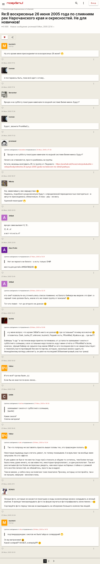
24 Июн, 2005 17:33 (8, 135)
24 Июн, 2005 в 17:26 (43, 150)
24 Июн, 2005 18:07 (8, 176)
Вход (93, 3)
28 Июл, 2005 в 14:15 (40, 529)
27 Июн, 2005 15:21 (8, 313)
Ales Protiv (13, 248)
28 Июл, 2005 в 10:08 (37, 327)
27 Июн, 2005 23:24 (8, 515)
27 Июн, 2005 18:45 (8, 428)
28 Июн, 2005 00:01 (8, 552)
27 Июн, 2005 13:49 (8, 276)
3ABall (11, 216)
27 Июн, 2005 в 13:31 (37, 257)
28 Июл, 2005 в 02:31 (37, 291)
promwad (32, 27)
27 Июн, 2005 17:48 (8, 389)
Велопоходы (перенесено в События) (17, 9)
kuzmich (12, 44)
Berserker (13, 93)
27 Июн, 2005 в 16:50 (41, 403)
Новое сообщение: (19, 27)
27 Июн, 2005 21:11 (7, 484)
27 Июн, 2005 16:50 (8, 361)
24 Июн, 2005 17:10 (8, 63)
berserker (22, 150)
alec (20, 442)
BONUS (12, 489)
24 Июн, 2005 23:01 (8, 242)
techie (11, 319)
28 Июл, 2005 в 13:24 (40, 442)
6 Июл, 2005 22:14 (45, 27)
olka (20, 529)
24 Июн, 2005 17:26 (8, 111)
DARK (11, 395)
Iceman (12, 68)
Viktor (11, 366)
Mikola (11, 182)
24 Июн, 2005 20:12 (8, 210)
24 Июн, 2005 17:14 (8, 87)
